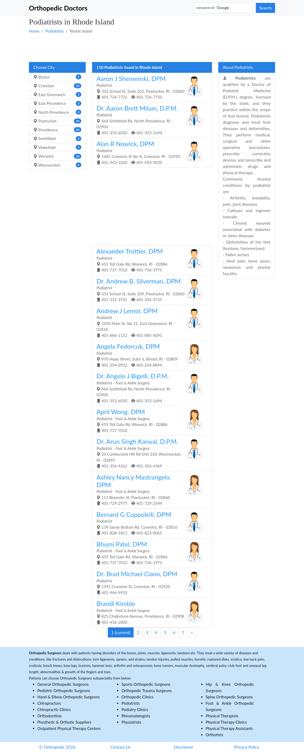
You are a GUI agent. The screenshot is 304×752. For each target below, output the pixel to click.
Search (265, 7)
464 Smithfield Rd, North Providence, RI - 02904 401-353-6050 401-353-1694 (150, 119)
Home (34, 31)
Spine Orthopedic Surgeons (229, 696)
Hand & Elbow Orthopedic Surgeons (68, 696)
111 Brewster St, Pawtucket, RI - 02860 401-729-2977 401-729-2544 (150, 489)
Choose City (43, 67)
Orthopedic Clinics (137, 696)
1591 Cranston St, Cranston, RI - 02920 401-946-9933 (150, 582)
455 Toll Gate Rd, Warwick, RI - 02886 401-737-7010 (150, 420)
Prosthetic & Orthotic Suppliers (64, 722)
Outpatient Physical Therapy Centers (69, 728)
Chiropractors (49, 703)
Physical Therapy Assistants (229, 728)
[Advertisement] (152, 47)
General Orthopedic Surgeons (63, 684)
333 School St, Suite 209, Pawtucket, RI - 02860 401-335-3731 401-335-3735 (150, 289)
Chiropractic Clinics (54, 709)
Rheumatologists (135, 715)
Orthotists (214, 734)
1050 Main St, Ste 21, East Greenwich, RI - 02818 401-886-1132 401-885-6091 (150, 322)
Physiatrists (131, 722)
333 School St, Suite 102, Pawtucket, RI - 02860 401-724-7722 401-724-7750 (150, 87)
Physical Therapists (222, 715)
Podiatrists (54, 31)
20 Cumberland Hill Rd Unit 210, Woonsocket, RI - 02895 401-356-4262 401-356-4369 (150, 452)
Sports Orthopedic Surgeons (145, 684)
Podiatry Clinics (134, 709)
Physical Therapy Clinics (226, 722)
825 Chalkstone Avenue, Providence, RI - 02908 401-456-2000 (150, 612)
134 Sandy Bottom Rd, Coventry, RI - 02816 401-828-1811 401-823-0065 (150, 523)
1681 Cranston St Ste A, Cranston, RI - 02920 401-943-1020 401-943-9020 (150, 152)
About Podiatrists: (238, 67)
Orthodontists (49, 715)
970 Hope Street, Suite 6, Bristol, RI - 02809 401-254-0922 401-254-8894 (150, 354)
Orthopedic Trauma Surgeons (146, 690)
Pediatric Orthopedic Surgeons (63, 690)
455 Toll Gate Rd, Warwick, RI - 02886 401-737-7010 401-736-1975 (150, 259)
